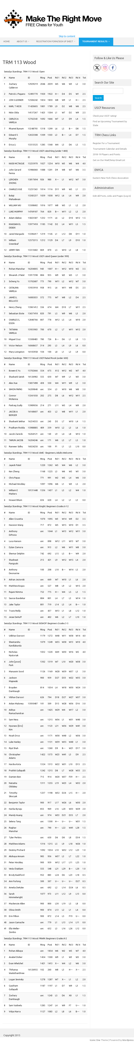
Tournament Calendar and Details (110, 149)
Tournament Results (94, 41)
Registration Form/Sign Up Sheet (54, 41)
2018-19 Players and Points (106, 154)
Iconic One (95, 1040)
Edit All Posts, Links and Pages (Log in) (112, 196)
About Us (22, 41)
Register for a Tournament (106, 143)
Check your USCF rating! (105, 116)
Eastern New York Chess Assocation (111, 178)
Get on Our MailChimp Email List (109, 160)
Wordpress (128, 1040)
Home (6, 41)
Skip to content (67, 36)
